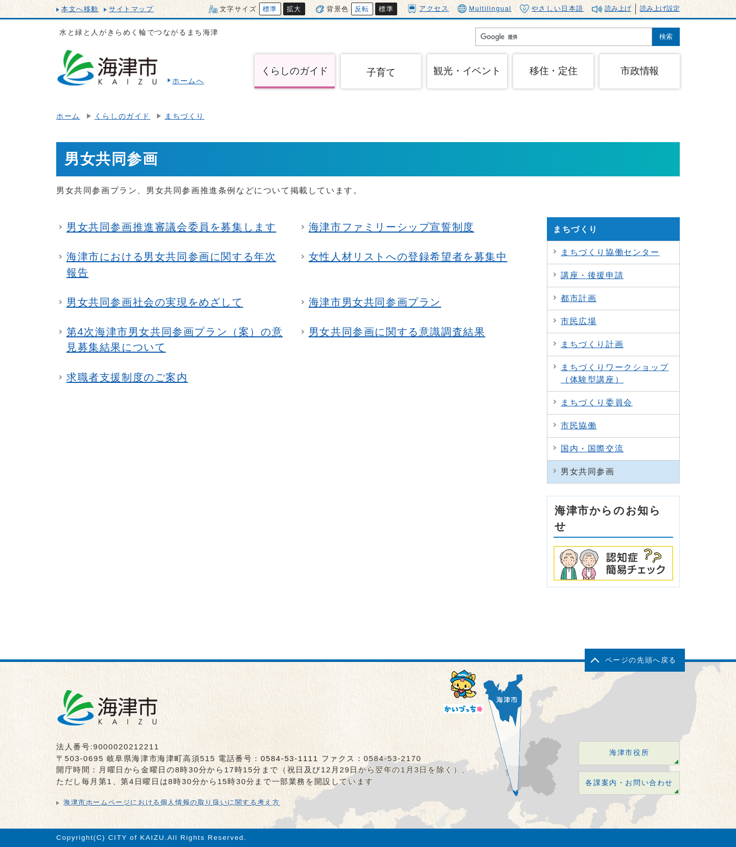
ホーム (68, 116)
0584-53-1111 (289, 758)
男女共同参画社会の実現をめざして (154, 302)
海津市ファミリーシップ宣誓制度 (391, 227)
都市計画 (578, 298)
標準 (270, 9)
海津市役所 (629, 753)
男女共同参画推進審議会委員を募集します (171, 227)
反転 (362, 9)
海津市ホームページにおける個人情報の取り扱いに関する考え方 (171, 802)
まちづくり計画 (592, 344)
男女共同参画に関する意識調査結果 (397, 331)
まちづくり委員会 (597, 402)
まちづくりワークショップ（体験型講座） (615, 373)
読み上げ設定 (660, 8)
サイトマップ (131, 9)
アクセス (428, 8)
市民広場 (578, 321)
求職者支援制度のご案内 (127, 377)
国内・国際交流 (592, 448)
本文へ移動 (80, 9)
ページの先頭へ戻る (641, 660)
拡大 (294, 9)
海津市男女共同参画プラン (375, 302)
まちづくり (184, 116)
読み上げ (618, 8)
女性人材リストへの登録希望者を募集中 (408, 256)
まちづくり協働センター (610, 252)
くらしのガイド (122, 116)
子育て (380, 72)
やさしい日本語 (552, 8)
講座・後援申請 (592, 275)
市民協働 (578, 425)
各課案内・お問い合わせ (629, 783)
